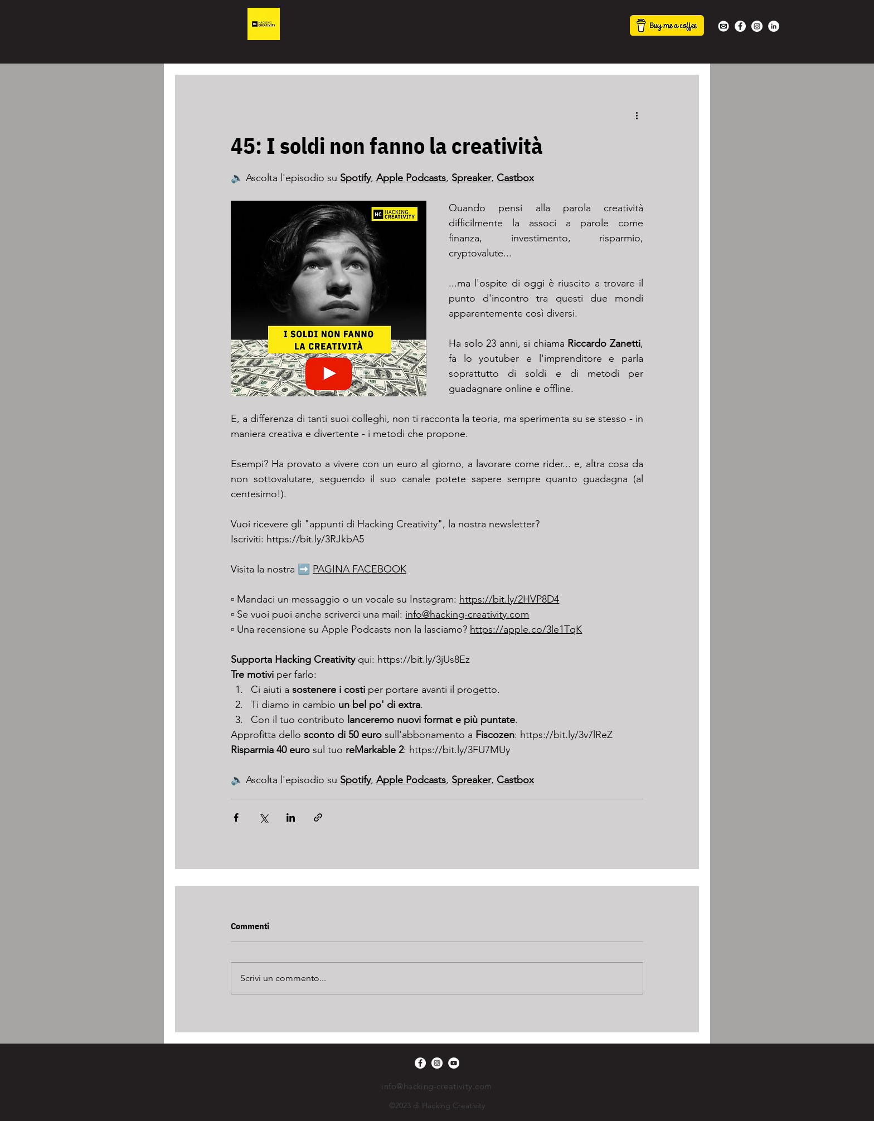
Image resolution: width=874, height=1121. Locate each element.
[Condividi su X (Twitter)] (263, 817)
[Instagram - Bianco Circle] (757, 26)
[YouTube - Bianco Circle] (453, 1063)
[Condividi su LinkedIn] (290, 817)
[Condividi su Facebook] (236, 817)
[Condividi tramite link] (318, 817)
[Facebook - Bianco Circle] (740, 26)
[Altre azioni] (636, 115)
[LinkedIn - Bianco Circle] (773, 26)
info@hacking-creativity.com (436, 1086)
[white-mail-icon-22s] (723, 26)
